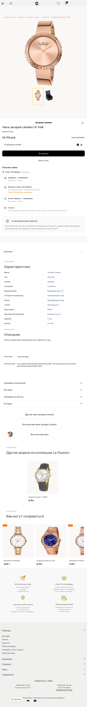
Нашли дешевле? (78, 137)
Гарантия (6, 643)
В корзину (43, 153)
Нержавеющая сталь (55, 300)
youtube (36, 700)
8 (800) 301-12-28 (23, 685)
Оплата (5, 639)
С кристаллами (23, 356)
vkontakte (29, 700)
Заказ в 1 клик (43, 160)
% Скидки (43, 403)
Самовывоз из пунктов (43, 396)
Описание (43, 251)
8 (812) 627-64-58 (64, 685)
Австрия (50, 281)
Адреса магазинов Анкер (64, 690)
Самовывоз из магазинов (43, 383)
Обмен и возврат (9, 646)
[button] (2, 3)
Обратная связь (8, 653)
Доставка (43, 389)
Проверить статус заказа (12, 650)
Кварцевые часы (54, 291)
